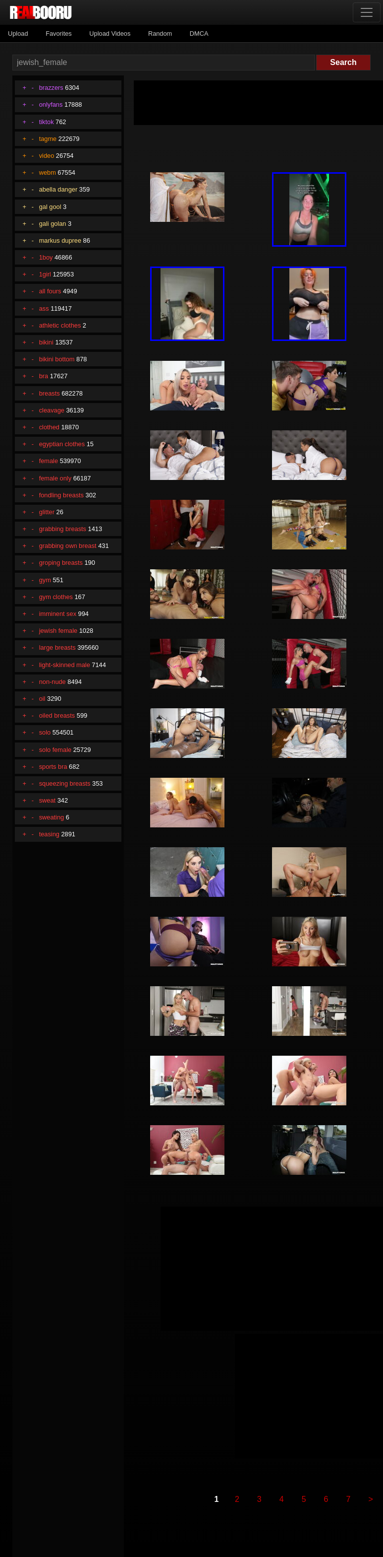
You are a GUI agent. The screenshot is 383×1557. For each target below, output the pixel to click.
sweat (47, 800)
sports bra (53, 766)
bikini (46, 342)
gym (45, 580)
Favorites (59, 33)
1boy (46, 257)
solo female (55, 749)
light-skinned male (64, 665)
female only (55, 478)
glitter (47, 512)
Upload (18, 33)
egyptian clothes (62, 444)
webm (47, 172)
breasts (49, 393)
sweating (51, 817)
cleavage (51, 410)
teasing (49, 834)
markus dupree (60, 240)
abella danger (58, 189)
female (48, 461)
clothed (49, 427)
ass (44, 308)
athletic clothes (60, 325)
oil (42, 698)
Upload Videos (109, 33)
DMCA (199, 33)
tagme (48, 138)
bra (44, 376)
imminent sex (57, 613)
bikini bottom (57, 359)
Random (160, 33)
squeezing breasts (65, 783)
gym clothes (56, 597)
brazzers (51, 87)
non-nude (52, 681)
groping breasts (61, 562)
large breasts (57, 647)
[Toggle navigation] (367, 12)
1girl (45, 274)
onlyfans (51, 104)
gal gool (50, 206)
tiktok (46, 122)
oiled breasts (57, 715)
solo (45, 732)
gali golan (52, 223)
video (47, 155)
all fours (50, 291)
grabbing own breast (68, 545)
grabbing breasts (62, 529)
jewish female (58, 630)
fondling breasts (61, 495)
